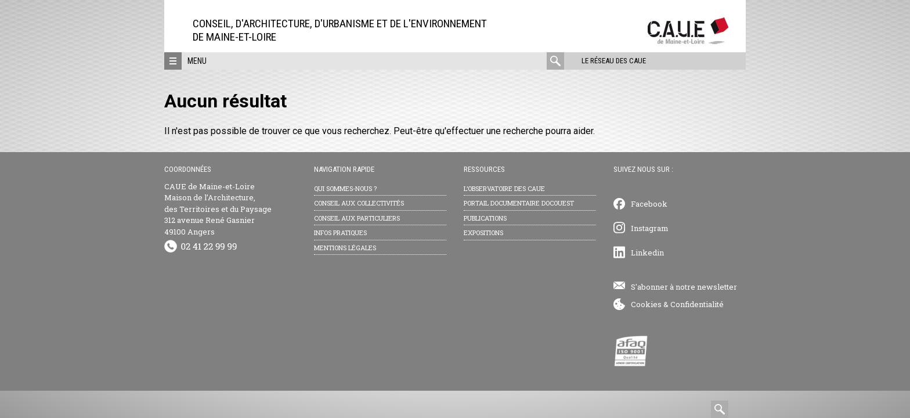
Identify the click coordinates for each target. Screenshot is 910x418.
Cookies (646, 304)
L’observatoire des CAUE (504, 188)
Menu (197, 61)
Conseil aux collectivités (359, 203)
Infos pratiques (340, 232)
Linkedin (647, 252)
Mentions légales (345, 247)
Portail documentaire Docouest (519, 203)
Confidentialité (697, 304)
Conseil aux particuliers (357, 218)
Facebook (649, 204)
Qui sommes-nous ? (345, 188)
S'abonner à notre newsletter (684, 287)
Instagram (650, 228)
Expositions (483, 232)
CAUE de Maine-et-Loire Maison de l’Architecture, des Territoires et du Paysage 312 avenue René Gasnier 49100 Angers (218, 209)
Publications (485, 218)
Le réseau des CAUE (614, 60)
